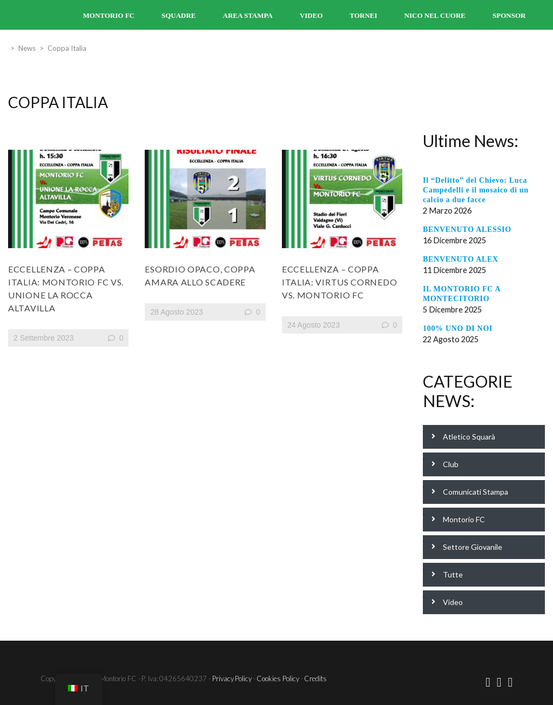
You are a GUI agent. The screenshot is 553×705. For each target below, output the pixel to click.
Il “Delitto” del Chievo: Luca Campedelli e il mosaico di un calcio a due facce (476, 190)
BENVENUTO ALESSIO (467, 229)
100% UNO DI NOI (458, 328)
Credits (315, 678)
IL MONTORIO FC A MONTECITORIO (462, 294)
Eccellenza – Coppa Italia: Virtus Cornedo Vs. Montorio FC (339, 282)
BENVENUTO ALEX (460, 259)
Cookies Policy (278, 678)
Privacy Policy (232, 678)
